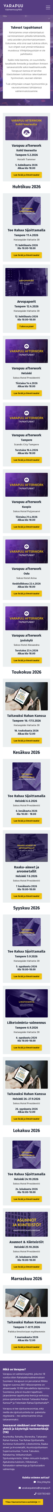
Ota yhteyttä (43, 1482)
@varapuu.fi (44, 1487)
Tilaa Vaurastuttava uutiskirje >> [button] (23, 1502)
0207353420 (43, 1493)
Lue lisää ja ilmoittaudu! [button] (26, 175)
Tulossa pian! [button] (26, 326)
